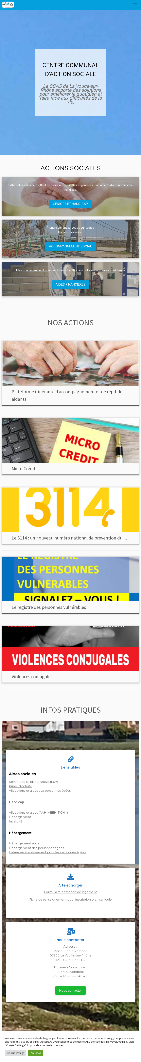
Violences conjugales (32, 676)
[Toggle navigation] (135, 5)
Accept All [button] (36, 1053)
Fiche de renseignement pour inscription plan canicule (70, 899)
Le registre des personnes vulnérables (49, 607)
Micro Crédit (24, 468)
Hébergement (20, 817)
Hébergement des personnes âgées (36, 848)
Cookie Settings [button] (15, 1053)
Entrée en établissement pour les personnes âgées (47, 852)
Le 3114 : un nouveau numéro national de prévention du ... (69, 538)
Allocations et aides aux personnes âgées (40, 790)
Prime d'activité (20, 786)
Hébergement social (24, 843)
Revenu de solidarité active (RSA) (33, 782)
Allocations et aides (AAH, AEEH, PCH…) (38, 812)
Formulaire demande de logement (70, 892)
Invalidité (15, 821)
